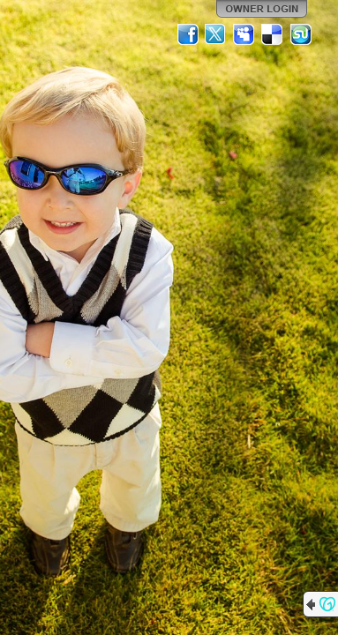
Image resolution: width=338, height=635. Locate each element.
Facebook (188, 34)
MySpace (244, 34)
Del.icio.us (272, 34)
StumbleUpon (301, 34)
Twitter (216, 34)
